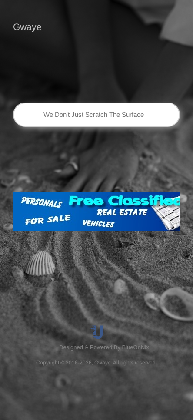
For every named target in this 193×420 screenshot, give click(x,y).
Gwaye (27, 27)
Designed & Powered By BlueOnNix (104, 347)
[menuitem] (105, 347)
